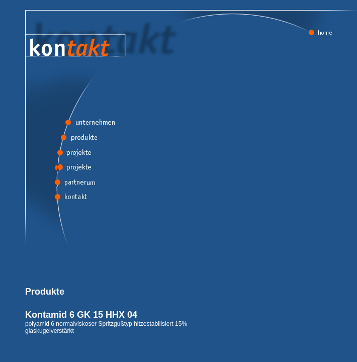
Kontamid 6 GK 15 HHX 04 (81, 315)
